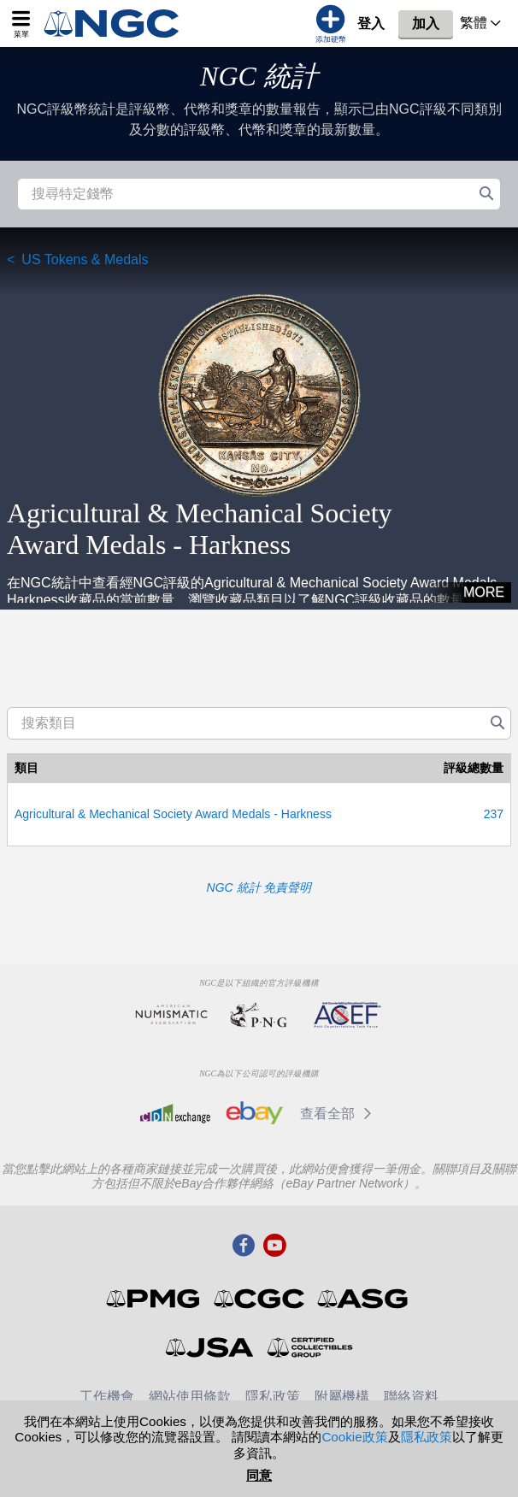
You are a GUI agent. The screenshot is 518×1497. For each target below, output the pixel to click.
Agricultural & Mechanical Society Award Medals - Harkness (173, 814)
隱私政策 (272, 1396)
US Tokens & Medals (84, 259)
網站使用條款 (190, 1396)
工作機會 (106, 1396)
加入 (425, 23)
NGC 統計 (259, 76)
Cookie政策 (354, 1436)
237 (493, 814)
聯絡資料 (411, 1396)
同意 (259, 1475)
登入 (371, 23)
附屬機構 (342, 1396)
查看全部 (339, 1113)
